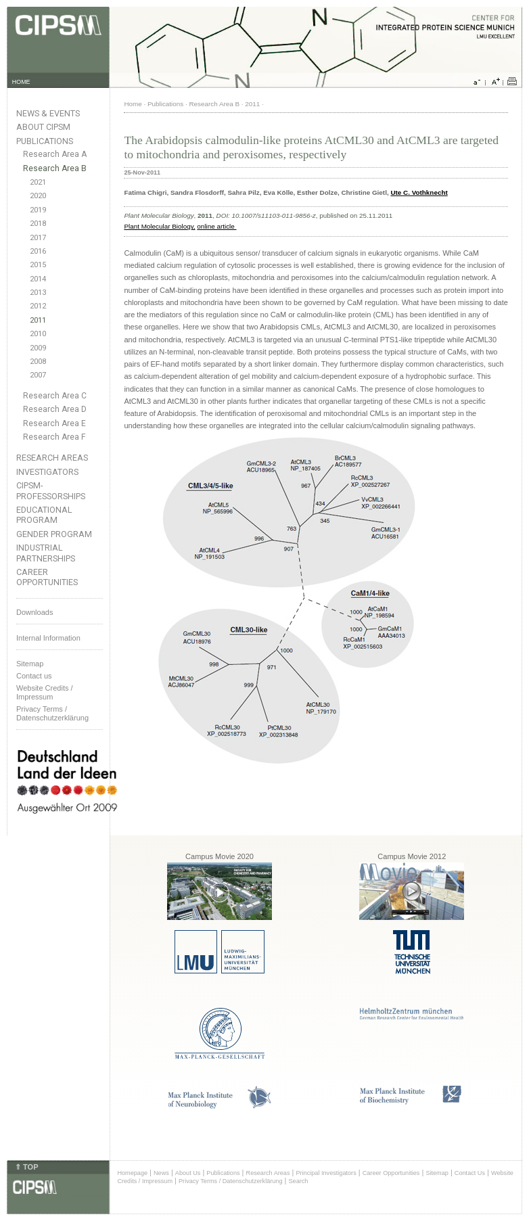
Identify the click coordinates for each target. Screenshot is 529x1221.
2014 (38, 279)
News (161, 1173)
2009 (38, 348)
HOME (21, 81)
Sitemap (29, 664)
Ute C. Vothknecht (418, 192)
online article (216, 226)
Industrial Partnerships (45, 553)
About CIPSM (43, 127)
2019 (38, 210)
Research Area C (55, 395)
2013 (38, 292)
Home (132, 104)
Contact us (34, 676)
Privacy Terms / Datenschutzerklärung (52, 713)
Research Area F (54, 437)
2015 (38, 264)
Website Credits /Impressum (44, 692)
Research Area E (54, 423)
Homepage (132, 1173)
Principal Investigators (326, 1173)
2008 (38, 361)
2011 (38, 320)
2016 (38, 251)
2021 (38, 182)
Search (298, 1181)
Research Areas (52, 458)
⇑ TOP (26, 1167)
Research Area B (55, 168)
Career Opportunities (47, 577)
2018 (38, 223)
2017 (38, 237)
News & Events (48, 113)
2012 (38, 306)
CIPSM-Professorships (50, 490)
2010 (38, 333)
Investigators (47, 472)
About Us (188, 1173)
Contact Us (470, 1173)
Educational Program (44, 515)
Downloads (34, 612)
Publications (44, 141)
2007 (38, 375)
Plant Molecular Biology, (159, 226)
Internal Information (48, 638)
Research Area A (55, 154)
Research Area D (55, 409)
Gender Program (54, 534)
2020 (38, 195)
